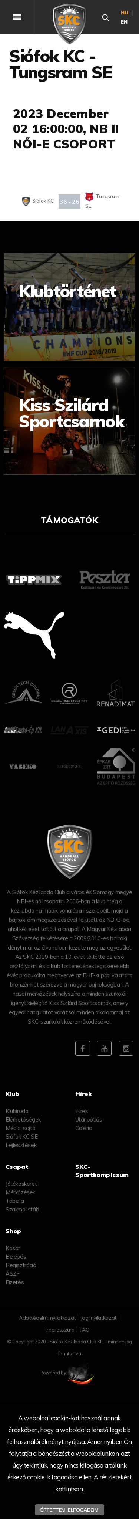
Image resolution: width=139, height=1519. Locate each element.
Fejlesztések (21, 1144)
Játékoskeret (21, 1183)
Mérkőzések (20, 1192)
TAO (84, 1329)
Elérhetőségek (23, 1119)
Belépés (16, 1256)
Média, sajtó (20, 1127)
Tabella (15, 1200)
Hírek (81, 1110)
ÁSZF (12, 1273)
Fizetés (15, 1282)
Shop (13, 1231)
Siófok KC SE (21, 1136)
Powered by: (69, 1372)
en (124, 22)
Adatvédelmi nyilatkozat (47, 1318)
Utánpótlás (88, 1119)
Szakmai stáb (22, 1209)
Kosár (13, 1248)
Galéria (83, 1127)
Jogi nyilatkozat (98, 1318)
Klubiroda (17, 1110)
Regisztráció (21, 1265)
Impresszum (60, 1329)
